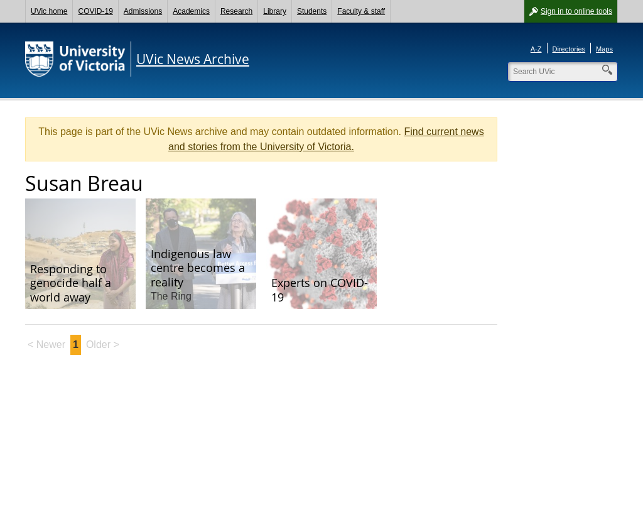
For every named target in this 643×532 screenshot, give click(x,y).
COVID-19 (95, 11)
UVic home (49, 11)
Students (312, 11)
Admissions (143, 11)
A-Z (536, 49)
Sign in (576, 11)
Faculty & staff (361, 11)
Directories (569, 49)
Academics (191, 11)
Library (274, 11)
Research (236, 11)
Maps (604, 49)
